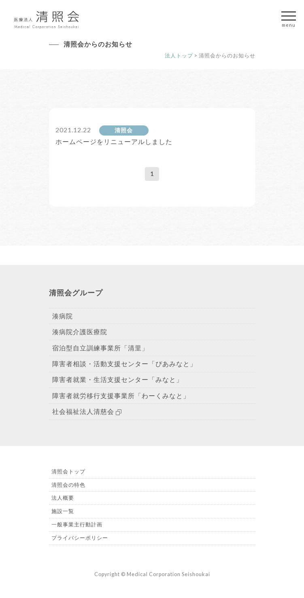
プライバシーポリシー (79, 537)
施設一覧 (62, 511)
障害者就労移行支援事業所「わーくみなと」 (121, 395)
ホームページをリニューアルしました (113, 141)
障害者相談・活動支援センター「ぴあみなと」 (124, 363)
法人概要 (62, 497)
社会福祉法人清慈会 (86, 411)
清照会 (124, 130)
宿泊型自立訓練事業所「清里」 (100, 348)
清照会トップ (68, 471)
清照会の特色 (68, 484)
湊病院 (62, 316)
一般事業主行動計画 (76, 524)
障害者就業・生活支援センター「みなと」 (117, 379)
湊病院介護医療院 (79, 331)
